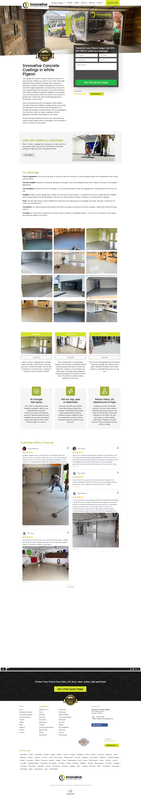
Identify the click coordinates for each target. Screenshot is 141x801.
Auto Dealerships (64, 723)
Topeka (58, 756)
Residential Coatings (25, 708)
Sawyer (48, 762)
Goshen (65, 750)
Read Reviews (96, 94)
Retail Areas (62, 708)
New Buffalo (115, 762)
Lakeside (85, 762)
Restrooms (62, 726)
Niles (99, 762)
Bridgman (83, 759)
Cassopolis (64, 762)
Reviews (92, 3)
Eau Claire (109, 759)
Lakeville (37, 753)
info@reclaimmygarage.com (104, 715)
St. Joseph (23, 759)
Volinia (68, 759)
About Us (84, 3)
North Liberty (94, 753)
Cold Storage (63, 731)
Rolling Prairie (68, 753)
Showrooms (62, 705)
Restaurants (62, 716)
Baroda (90, 759)
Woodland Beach (33, 759)
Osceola (46, 750)
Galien (30, 765)
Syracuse (44, 756)
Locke (115, 750)
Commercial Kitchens (65, 713)
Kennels (61, 721)
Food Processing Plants (46, 723)
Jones (78, 762)
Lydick (51, 753)
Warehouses (42, 718)
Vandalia (72, 762)
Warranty (22, 723)
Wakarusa (109, 750)
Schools (61, 728)
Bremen (30, 753)
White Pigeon (54, 765)
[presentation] (89, 74)
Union (46, 765)
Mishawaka (38, 750)
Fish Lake (77, 753)
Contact (99, 3)
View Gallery (28, 155)
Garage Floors (43, 705)
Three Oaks (23, 765)
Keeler (102, 756)
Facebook (97, 721)
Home (21, 705)
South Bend (23, 750)
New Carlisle (58, 753)
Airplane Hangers (64, 711)
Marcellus (75, 759)
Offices (41, 728)
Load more (70, 583)
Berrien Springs (99, 759)
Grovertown (29, 756)
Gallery (76, 3)
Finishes (69, 3)
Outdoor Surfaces (24, 713)
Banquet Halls (43, 726)
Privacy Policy (87, 781)
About (21, 721)
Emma (64, 756)
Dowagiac (117, 759)
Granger (72, 750)
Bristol (87, 750)
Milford (37, 756)
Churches (61, 718)
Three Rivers (32, 762)
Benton (93, 750)
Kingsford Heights (113, 753)
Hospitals (42, 721)
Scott (79, 756)
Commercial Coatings (25, 711)
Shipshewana (72, 756)
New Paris (101, 750)
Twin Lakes (61, 759)
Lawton (115, 756)
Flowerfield (43, 759)
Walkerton (103, 753)
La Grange (23, 762)
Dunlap (53, 750)
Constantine (106, 762)
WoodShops (42, 731)
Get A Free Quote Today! (70, 685)
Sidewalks (42, 711)
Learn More (36, 357)
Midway (59, 750)
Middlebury (80, 750)
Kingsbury (85, 753)
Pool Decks (42, 716)
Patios (41, 708)
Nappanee (23, 753)
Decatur (108, 756)
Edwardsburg (38, 765)
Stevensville (52, 759)
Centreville (41, 762)
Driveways (42, 713)
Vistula (85, 756)
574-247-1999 (113, 3)
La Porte (44, 753)
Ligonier (51, 756)
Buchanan (93, 762)
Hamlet (22, 756)
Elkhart (31, 750)
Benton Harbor (93, 756)
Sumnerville (55, 762)
